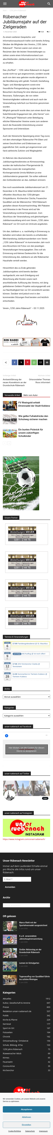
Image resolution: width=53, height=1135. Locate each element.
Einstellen (26, 1125)
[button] (4, 4)
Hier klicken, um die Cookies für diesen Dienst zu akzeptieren (26, 749)
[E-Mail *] (17, 879)
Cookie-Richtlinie (14, 1131)
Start (5, 10)
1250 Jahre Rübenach (17, 10)
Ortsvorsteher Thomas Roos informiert (39, 381)
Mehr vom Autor (30, 395)
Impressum (43, 1131)
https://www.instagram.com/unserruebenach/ (24, 839)
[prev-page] (4, 443)
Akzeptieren (26, 1109)
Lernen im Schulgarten (29, 963)
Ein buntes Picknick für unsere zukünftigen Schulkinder (30, 432)
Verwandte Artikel (12, 395)
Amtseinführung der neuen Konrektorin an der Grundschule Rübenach (14, 382)
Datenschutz (30, 1131)
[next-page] (9, 443)
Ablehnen (26, 1117)
